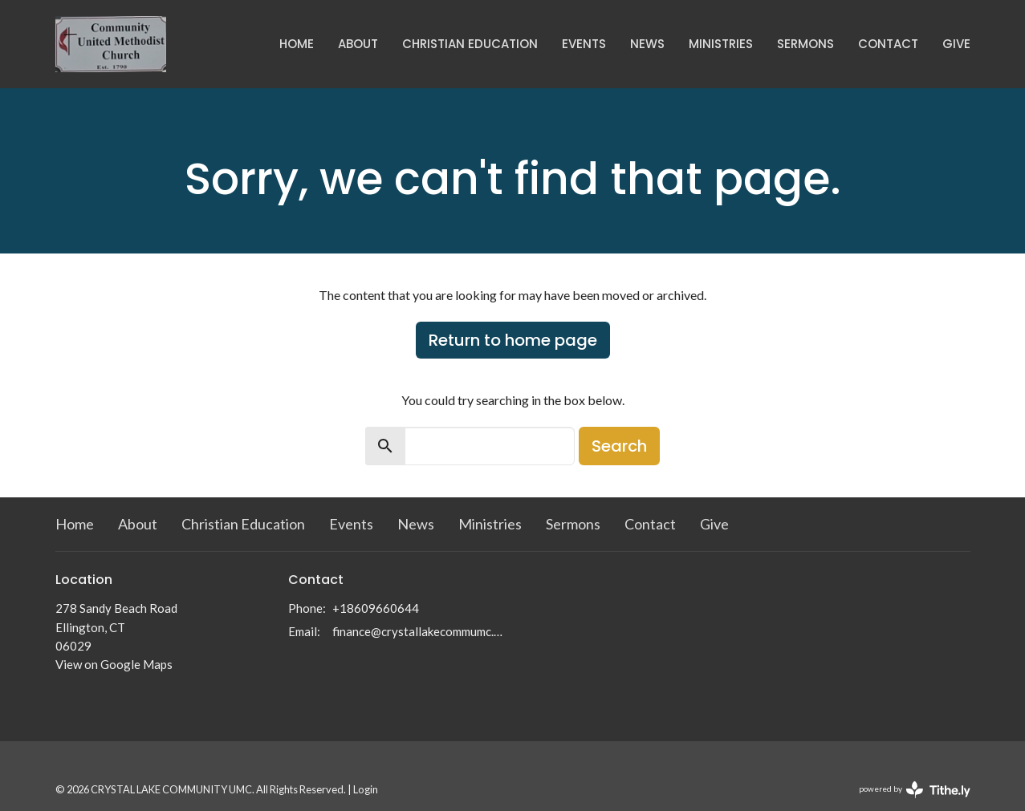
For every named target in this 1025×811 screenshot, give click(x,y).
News (647, 43)
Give (956, 43)
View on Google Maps (114, 664)
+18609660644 (375, 608)
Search (619, 446)
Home (296, 43)
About (358, 43)
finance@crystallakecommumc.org (418, 631)
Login (365, 789)
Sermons (805, 43)
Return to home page (513, 340)
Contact (888, 43)
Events (584, 43)
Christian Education (470, 43)
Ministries (721, 43)
